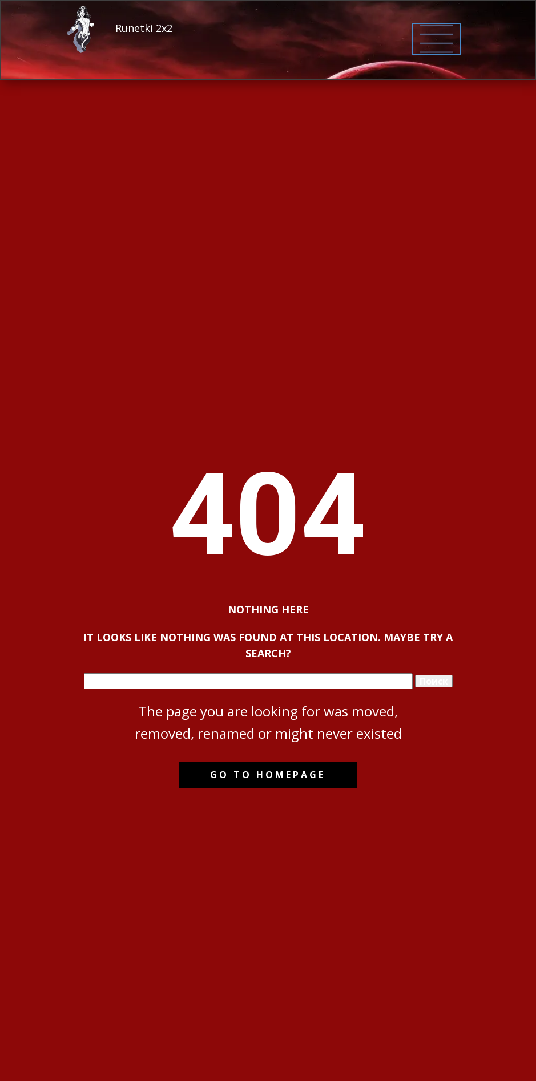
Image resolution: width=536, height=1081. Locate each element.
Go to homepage (267, 774)
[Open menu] (436, 39)
